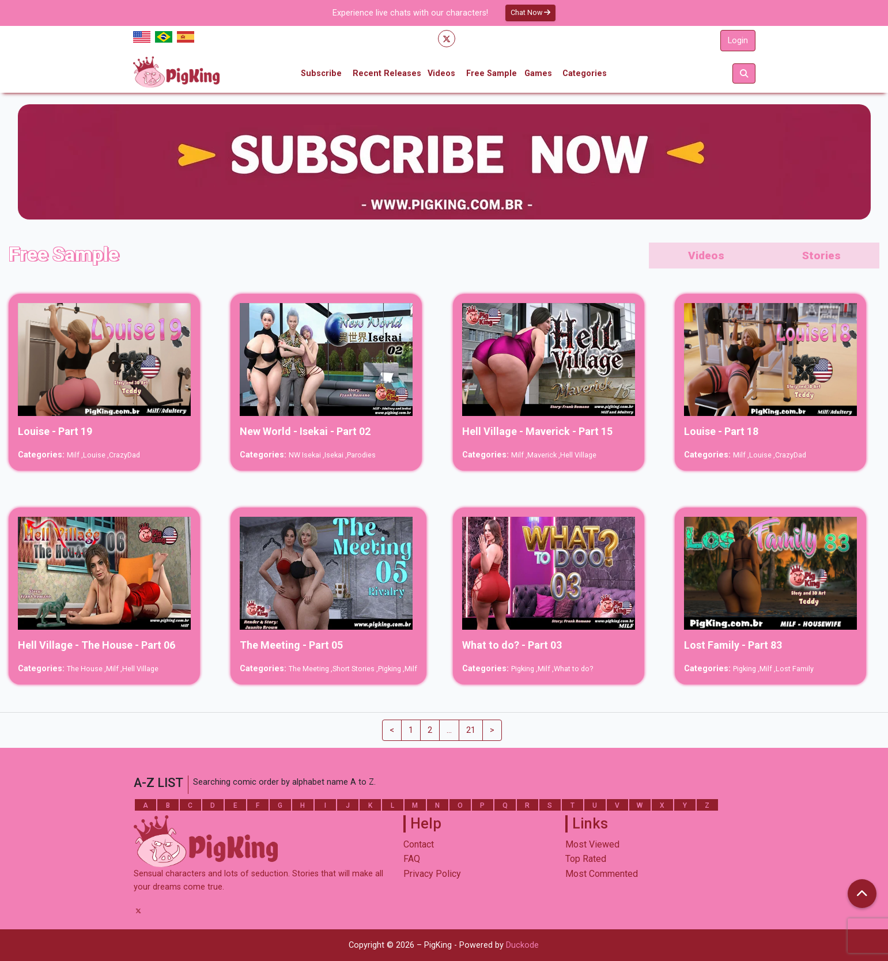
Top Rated (585, 858)
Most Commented (601, 873)
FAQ (411, 858)
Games (538, 73)
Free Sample (491, 73)
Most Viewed (592, 844)
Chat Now (530, 12)
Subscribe (321, 73)
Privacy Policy (432, 873)
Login (738, 41)
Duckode (522, 945)
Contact (418, 844)
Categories (584, 73)
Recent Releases (387, 73)
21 (470, 730)
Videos (441, 73)
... (449, 730)
